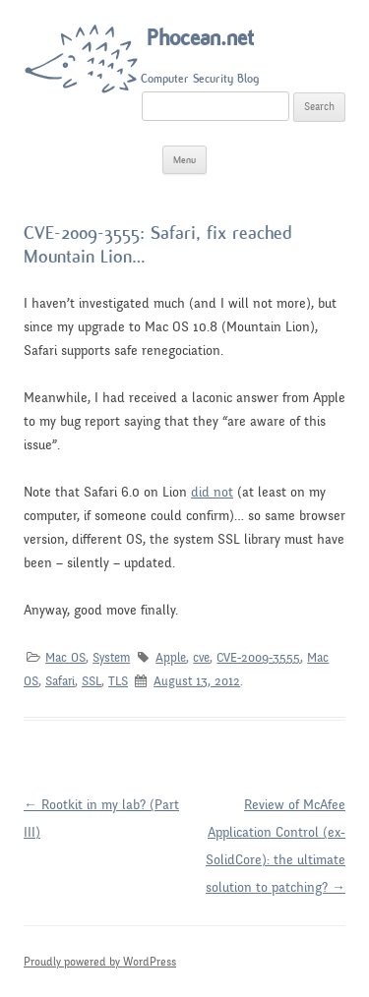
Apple (170, 658)
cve (201, 658)
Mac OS (65, 658)
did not (212, 492)
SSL (91, 681)
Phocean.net (200, 38)
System (111, 658)
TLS (118, 681)
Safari (60, 681)
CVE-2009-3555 (258, 658)
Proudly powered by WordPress (100, 961)
